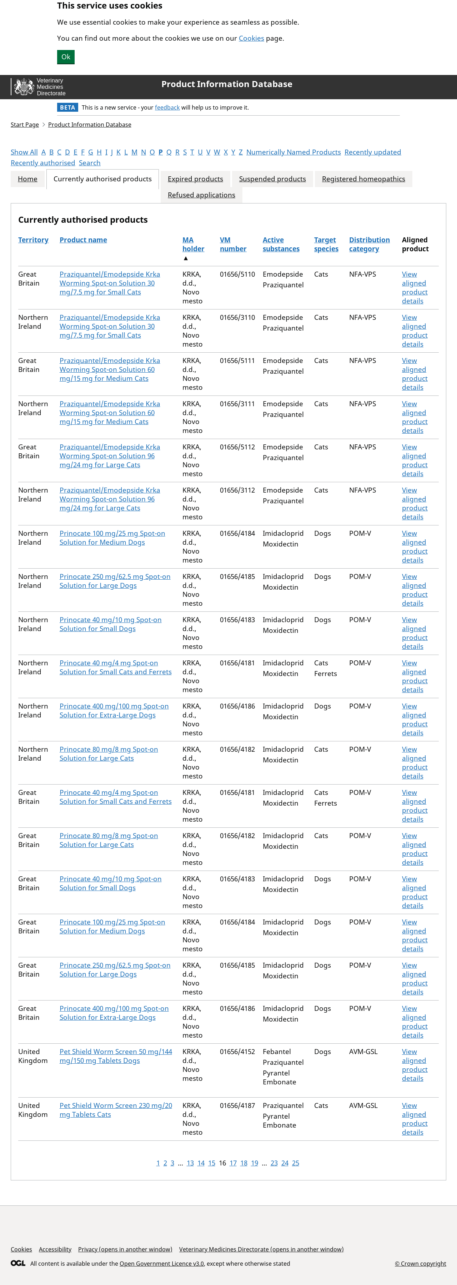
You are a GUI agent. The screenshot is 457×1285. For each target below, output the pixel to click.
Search (90, 162)
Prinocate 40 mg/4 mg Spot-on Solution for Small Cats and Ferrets (116, 667)
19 (254, 1163)
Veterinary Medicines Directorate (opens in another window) (261, 1249)
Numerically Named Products (293, 152)
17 (233, 1163)
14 (201, 1163)
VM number (233, 244)
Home (27, 179)
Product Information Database (226, 84)
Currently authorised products (103, 179)
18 (243, 1163)
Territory (33, 240)
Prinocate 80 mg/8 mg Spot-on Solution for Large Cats (109, 754)
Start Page (25, 124)
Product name (83, 240)
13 (190, 1163)
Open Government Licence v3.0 (162, 1264)
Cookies (251, 38)
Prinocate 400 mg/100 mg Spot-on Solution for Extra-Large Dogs (114, 710)
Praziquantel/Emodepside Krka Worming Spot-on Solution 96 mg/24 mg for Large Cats (110, 455)
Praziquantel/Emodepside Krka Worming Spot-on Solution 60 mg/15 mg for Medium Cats (110, 369)
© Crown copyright (420, 1263)
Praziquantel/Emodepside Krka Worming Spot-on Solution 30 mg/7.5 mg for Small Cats (110, 283)
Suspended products (272, 179)
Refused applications (201, 195)
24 (284, 1163)
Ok (65, 56)
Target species (326, 244)
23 (274, 1163)
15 (211, 1163)
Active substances (281, 244)
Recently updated (373, 152)
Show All (24, 152)
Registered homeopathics (363, 179)
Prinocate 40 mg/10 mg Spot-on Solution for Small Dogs (111, 624)
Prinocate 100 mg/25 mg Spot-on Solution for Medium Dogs (112, 538)
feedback (167, 107)
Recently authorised (43, 162)
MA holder (193, 244)
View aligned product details (415, 287)
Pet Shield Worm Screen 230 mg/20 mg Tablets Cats (116, 1110)
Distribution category (369, 244)
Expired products (195, 179)
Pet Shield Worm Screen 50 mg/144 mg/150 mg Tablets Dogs (116, 1056)
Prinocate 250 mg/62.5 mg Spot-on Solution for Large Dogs (115, 581)
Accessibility (55, 1249)
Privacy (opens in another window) (125, 1249)
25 (295, 1163)
